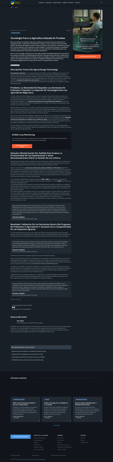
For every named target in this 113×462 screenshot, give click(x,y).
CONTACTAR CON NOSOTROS (20, 436)
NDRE (47, 179)
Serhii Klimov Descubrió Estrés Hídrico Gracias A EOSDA (28, 357)
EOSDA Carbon (57, 2)
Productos (41, 2)
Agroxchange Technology (18, 73)
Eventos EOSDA (84, 442)
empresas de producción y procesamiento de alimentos (45, 101)
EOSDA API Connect (38, 447)
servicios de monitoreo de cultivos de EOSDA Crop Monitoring (43, 167)
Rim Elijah (20, 321)
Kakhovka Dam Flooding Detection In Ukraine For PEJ (27, 354)
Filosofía (59, 442)
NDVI (43, 179)
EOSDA (15, 2)
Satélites (64, 2)
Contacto (77, 2)
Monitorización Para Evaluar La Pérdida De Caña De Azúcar (29, 351)
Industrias (83, 438)
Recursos (70, 2)
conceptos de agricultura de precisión (28, 80)
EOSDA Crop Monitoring (39, 438)
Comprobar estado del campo (22, 146)
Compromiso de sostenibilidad (64, 447)
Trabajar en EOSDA (61, 449)
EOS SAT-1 (36, 442)
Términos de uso (35, 455)
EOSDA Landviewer (38, 440)
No (14, 307)
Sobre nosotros (61, 438)
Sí (12, 307)
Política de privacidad (15, 455)
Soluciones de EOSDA (39, 449)
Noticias (82, 440)
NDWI (59, 181)
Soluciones (48, 2)
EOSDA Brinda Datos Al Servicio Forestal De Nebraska (27, 360)
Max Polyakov (60, 440)
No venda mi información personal (58, 455)
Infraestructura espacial (63, 445)
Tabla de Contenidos (15, 65)
